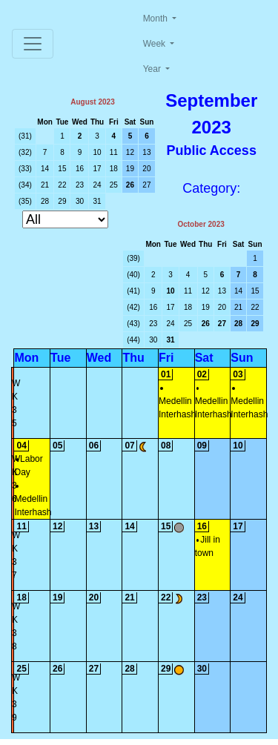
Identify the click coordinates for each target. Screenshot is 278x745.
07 (129, 445)
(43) (133, 323)
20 (146, 169)
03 (237, 374)
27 (146, 185)
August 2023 (92, 102)
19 (130, 169)
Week (155, 44)
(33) (25, 169)
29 (62, 201)
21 (45, 185)
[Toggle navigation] (32, 44)
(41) (133, 291)
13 (146, 152)
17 (97, 169)
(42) (133, 307)
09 (202, 445)
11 (114, 152)
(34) (25, 185)
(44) (133, 340)
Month (157, 18)
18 (114, 169)
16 (80, 169)
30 (80, 201)
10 (97, 152)
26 (130, 185)
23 (80, 185)
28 (45, 201)
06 (94, 445)
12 (130, 152)
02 (202, 374)
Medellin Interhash (177, 403)
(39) (133, 258)
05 (57, 445)
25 (114, 185)
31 (97, 201)
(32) (25, 152)
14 (45, 169)
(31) (25, 136)
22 (62, 185)
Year (153, 69)
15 (62, 169)
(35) (25, 201)
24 (97, 185)
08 (166, 445)
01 (166, 374)
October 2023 (200, 224)
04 (21, 445)
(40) (133, 275)
